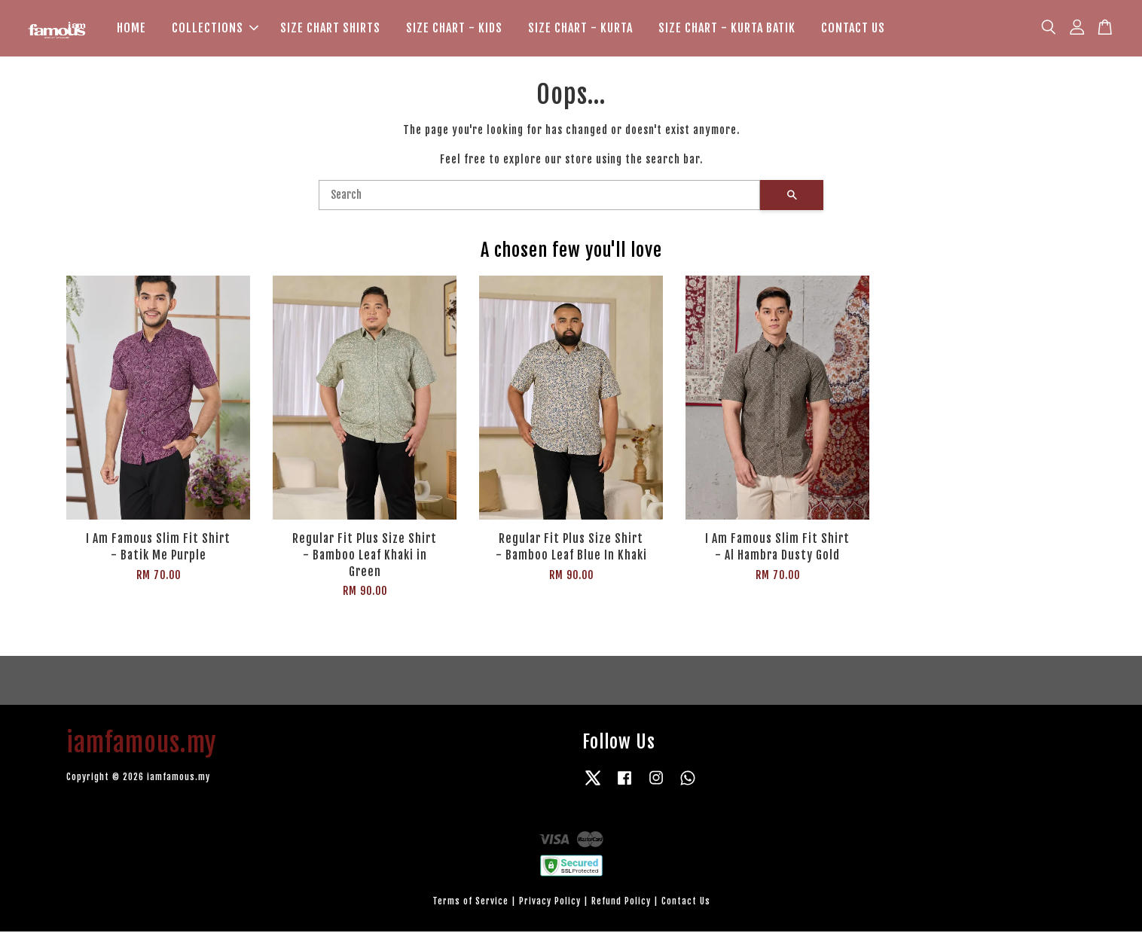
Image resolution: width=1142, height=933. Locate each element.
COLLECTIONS (215, 28)
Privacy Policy (550, 902)
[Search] (539, 196)
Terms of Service (470, 902)
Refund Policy (621, 902)
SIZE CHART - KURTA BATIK (726, 28)
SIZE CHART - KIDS (454, 28)
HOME (131, 28)
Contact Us (685, 902)
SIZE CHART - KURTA (580, 28)
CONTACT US (853, 28)
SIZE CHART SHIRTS (330, 28)
